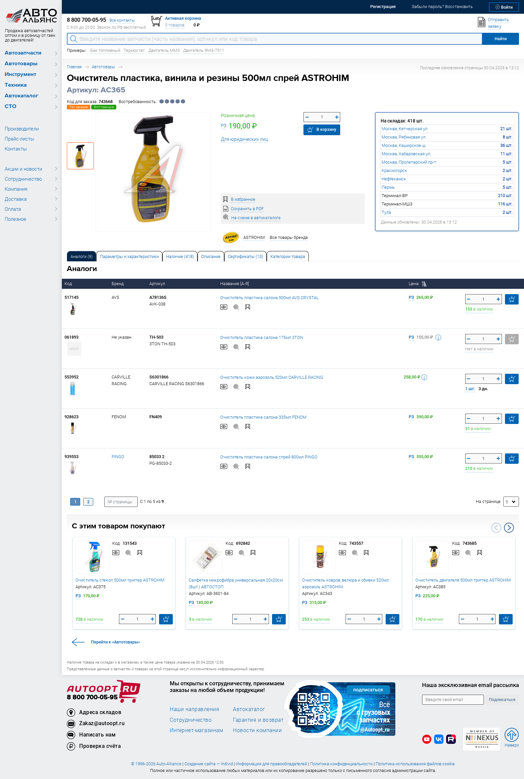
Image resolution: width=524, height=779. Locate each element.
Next (509, 528)
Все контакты (122, 20)
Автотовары (21, 64)
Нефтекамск (394, 179)
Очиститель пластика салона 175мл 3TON (261, 337)
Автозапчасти (23, 53)
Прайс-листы (19, 138)
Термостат (134, 50)
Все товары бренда (289, 237)
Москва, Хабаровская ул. (406, 154)
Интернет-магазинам (196, 730)
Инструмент (20, 74)
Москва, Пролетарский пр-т (409, 162)
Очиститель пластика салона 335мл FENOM (263, 417)
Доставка (16, 198)
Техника (16, 85)
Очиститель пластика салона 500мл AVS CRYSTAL (269, 297)
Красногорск (394, 170)
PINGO (118, 456)
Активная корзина (183, 18)
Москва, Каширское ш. (404, 145)
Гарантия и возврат (258, 719)
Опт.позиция (104, 107)
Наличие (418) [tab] (180, 256)
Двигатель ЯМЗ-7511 (203, 50)
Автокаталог (21, 96)
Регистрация (383, 6)
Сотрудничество (23, 178)
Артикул (157, 283)
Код (68, 283)
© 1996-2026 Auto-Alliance (156, 764)
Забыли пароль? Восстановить (442, 6)
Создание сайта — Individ (208, 764)
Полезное (15, 218)
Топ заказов (79, 107)
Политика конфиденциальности (341, 764)
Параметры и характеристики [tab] (129, 256)
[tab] (81, 256)
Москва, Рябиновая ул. (404, 137)
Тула (386, 212)
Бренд (118, 283)
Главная (74, 66)
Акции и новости (23, 168)
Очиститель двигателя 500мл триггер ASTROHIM (463, 580)
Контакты (16, 148)
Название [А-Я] (235, 283)
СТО (10, 106)
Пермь (388, 187)
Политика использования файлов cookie (415, 764)
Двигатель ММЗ (164, 50)
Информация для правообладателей (271, 764)
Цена (417, 283)
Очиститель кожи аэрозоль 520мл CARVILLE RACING (271, 377)
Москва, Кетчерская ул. (405, 129)
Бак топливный (105, 50)
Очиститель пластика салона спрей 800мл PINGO (268, 457)
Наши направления (194, 709)
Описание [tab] (211, 256)
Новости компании (257, 730)
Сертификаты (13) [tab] (245, 256)
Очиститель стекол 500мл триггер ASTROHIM (120, 580)
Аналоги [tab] (82, 256)
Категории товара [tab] (287, 256)
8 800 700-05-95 (92, 697)
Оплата (13, 208)
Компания (16, 188)
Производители (22, 128)
